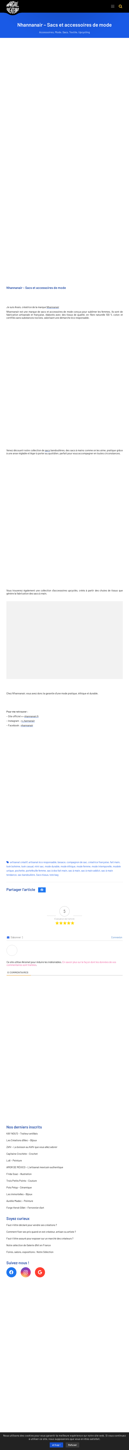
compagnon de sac (77, 862)
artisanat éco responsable (42, 862)
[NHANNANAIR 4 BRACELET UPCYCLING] (25, 620)
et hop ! (56, 1445)
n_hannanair (28, 720)
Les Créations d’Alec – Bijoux (21, 1140)
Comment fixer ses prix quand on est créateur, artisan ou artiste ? (41, 1231)
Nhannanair (53, 307)
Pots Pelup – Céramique (19, 1187)
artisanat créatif (18, 862)
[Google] (40, 1272)
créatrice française (98, 862)
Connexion (116, 937)
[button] (120, 6)
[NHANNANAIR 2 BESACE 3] (103, 659)
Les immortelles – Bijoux (19, 1194)
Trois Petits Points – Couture (21, 1180)
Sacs (65, 32)
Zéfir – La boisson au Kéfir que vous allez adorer (31, 1147)
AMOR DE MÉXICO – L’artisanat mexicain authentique (34, 1167)
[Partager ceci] (42, 889)
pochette (20, 870)
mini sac (39, 866)
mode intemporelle (102, 866)
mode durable (52, 866)
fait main (115, 862)
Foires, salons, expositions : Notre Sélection (29, 1252)
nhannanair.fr (31, 716)
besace (62, 862)
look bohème (13, 866)
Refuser (72, 1445)
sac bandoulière (26, 874)
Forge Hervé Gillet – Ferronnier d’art (25, 1207)
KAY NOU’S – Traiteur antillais (22, 1133)
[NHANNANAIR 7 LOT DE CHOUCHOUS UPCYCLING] (103, 620)
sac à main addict (90, 870)
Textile (73, 32)
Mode (58, 32)
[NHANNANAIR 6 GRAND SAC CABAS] (25, 659)
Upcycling (84, 32)
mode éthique (68, 866)
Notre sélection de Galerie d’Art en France (28, 1245)
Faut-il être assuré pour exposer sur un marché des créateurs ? (39, 1238)
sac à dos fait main (57, 870)
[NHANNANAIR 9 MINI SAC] (64, 659)
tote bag (54, 874)
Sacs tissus (42, 874)
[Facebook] (11, 1272)
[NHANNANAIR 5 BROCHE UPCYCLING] (64, 620)
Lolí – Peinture (14, 1160)
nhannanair (27, 725)
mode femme (84, 866)
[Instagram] (26, 1272)
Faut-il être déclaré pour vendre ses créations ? (31, 1225)
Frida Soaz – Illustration (19, 1174)
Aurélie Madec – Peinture (19, 1201)
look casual (27, 866)
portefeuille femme (36, 870)
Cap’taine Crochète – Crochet (22, 1153)
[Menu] (112, 6)
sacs (47, 450)
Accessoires (46, 32)
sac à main (74, 870)
